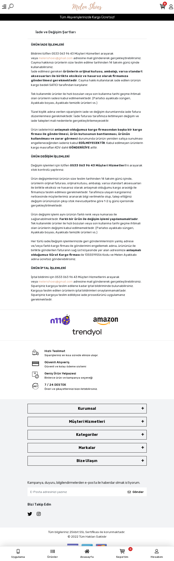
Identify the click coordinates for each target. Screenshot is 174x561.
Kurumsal (87, 408)
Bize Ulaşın (87, 461)
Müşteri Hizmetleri (87, 421)
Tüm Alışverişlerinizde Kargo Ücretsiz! (87, 17)
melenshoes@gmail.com (56, 58)
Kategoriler (87, 434)
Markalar (87, 448)
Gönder (136, 492)
